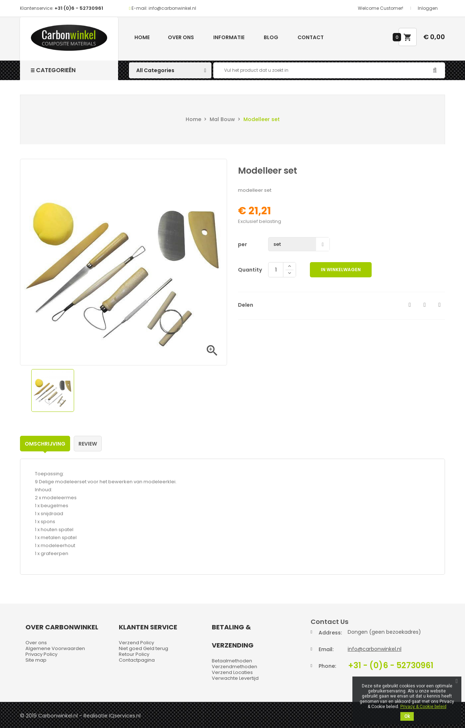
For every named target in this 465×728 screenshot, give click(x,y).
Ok (407, 716)
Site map (35, 660)
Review (87, 443)
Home (142, 37)
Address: (330, 632)
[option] (52, 390)
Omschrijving (45, 443)
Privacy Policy (41, 654)
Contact (311, 37)
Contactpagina (137, 660)
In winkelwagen (341, 269)
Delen (409, 305)
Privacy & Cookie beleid (423, 706)
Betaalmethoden (232, 660)
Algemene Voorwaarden (55, 648)
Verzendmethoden (234, 666)
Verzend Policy (136, 642)
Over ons (181, 37)
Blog (271, 37)
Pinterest (439, 305)
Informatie (228, 37)
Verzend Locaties (232, 672)
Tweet (424, 305)
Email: (326, 649)
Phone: (327, 666)
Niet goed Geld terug (143, 648)
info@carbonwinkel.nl (374, 649)
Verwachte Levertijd (235, 678)
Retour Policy (134, 654)
